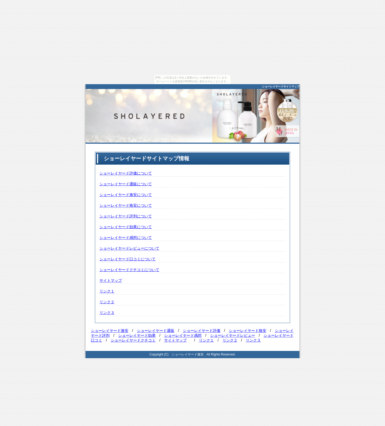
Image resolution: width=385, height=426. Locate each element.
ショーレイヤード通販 (155, 330)
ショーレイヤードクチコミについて (129, 270)
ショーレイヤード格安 (247, 330)
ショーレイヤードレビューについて (129, 248)
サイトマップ (110, 280)
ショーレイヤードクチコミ (133, 340)
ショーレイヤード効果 (137, 335)
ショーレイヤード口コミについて (127, 259)
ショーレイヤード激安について (125, 194)
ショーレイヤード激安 (109, 330)
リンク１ (106, 291)
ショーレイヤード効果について (125, 227)
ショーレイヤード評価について (125, 173)
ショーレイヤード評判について (125, 216)
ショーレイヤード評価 (201, 330)
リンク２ (106, 302)
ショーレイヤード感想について (125, 237)
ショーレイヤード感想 (183, 335)
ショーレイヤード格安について (125, 205)
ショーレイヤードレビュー (232, 335)
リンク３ (106, 312)
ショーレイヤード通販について (125, 184)
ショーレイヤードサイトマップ (280, 86)
